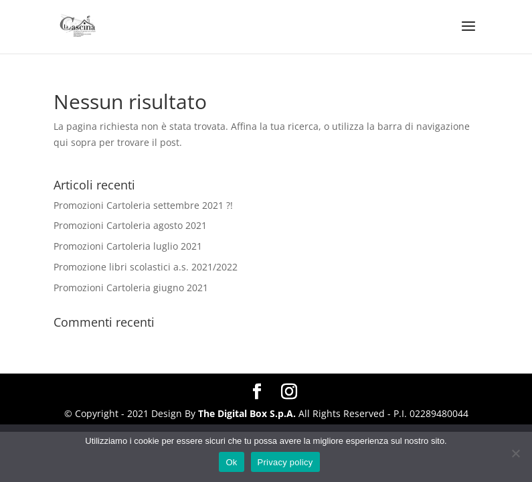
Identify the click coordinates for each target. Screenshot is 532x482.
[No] (515, 453)
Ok (231, 462)
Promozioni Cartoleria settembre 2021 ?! (143, 205)
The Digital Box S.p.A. (247, 413)
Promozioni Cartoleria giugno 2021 (131, 287)
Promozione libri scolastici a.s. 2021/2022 (146, 266)
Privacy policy (285, 462)
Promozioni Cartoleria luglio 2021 (128, 246)
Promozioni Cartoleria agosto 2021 (130, 225)
